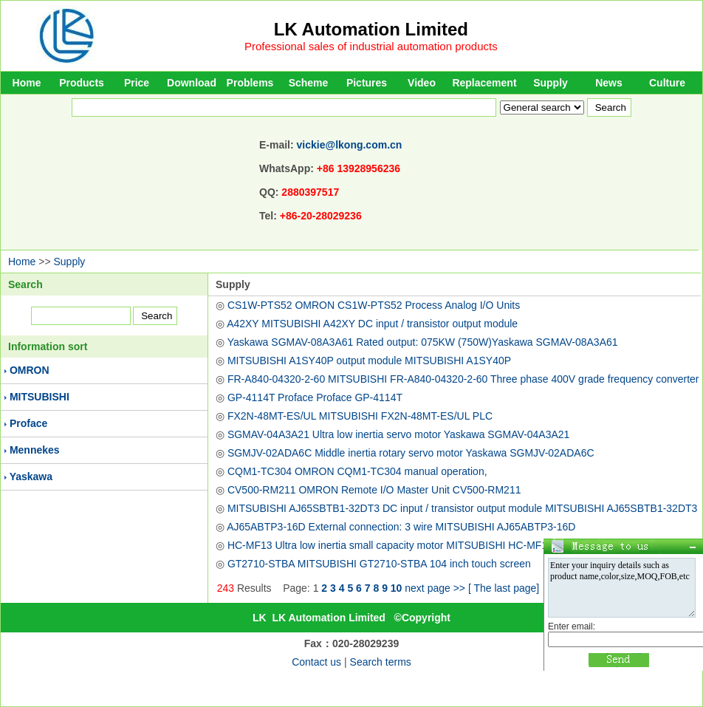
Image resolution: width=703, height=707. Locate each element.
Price (136, 83)
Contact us (316, 662)
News (609, 83)
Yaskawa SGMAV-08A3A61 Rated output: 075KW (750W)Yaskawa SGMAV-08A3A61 (422, 342)
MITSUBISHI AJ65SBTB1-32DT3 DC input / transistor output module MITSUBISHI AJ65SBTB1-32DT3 (462, 508)
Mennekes (35, 450)
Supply (550, 83)
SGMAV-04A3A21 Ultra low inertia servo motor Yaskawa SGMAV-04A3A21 (398, 434)
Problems (250, 83)
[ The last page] (503, 588)
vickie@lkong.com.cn (349, 145)
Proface (28, 423)
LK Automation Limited (371, 29)
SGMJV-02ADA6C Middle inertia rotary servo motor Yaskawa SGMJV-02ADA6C (410, 453)
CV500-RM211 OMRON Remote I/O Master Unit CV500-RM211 (374, 490)
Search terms (380, 662)
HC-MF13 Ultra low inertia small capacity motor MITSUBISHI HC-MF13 (390, 545)
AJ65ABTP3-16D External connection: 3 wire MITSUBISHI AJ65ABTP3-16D (401, 527)
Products (81, 83)
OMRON (29, 370)
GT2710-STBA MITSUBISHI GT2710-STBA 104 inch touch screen (379, 564)
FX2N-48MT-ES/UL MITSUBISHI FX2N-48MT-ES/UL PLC (360, 416)
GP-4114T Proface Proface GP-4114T (314, 397)
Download (191, 83)
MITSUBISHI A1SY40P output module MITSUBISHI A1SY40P (369, 360)
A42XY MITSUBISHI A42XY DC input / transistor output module (372, 323)
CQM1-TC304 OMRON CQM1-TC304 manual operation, (357, 471)
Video (422, 83)
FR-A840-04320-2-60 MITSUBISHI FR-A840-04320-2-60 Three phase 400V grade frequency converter (463, 379)
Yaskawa (31, 476)
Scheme (309, 83)
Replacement (484, 83)
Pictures (366, 83)
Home (27, 83)
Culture (667, 83)
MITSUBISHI (39, 397)
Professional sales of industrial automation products (371, 46)
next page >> (435, 588)
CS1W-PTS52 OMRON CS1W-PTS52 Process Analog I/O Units (373, 305)
